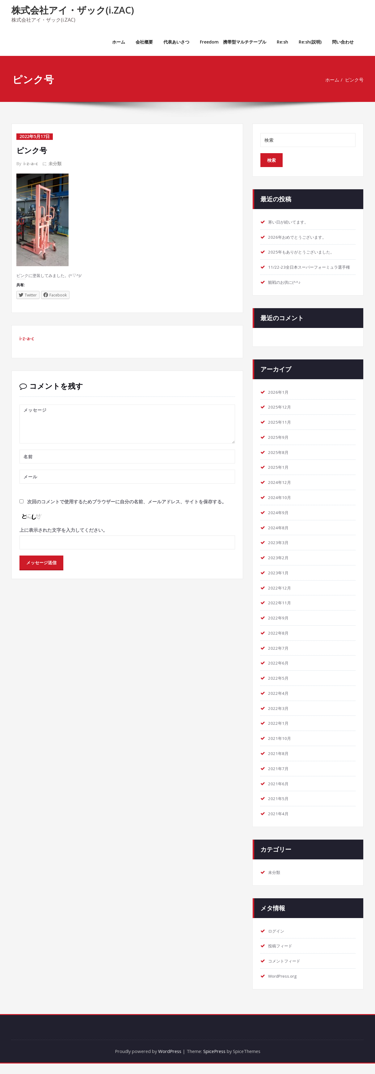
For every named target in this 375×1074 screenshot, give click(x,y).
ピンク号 (354, 80)
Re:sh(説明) (310, 42)
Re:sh (282, 42)
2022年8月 (279, 642)
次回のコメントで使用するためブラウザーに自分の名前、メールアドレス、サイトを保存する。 (126, 502)
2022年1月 (279, 733)
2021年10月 (281, 748)
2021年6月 (279, 793)
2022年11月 (281, 612)
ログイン (277, 941)
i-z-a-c (30, 163)
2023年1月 (279, 581)
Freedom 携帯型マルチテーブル (233, 42)
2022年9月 (279, 627)
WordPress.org (284, 986)
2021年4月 (279, 823)
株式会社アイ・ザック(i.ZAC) (72, 10)
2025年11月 (281, 430)
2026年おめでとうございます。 (301, 237)
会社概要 (144, 42)
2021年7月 (279, 778)
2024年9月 (279, 521)
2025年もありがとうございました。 (306, 252)
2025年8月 (279, 460)
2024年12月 (281, 491)
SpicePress (215, 1062)
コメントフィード (286, 971)
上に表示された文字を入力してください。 (63, 531)
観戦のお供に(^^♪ (286, 290)
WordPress (168, 1062)
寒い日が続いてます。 (291, 222)
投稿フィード (282, 956)
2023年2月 (279, 566)
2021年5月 (279, 808)
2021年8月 (279, 763)
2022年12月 (281, 597)
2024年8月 (279, 536)
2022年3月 (279, 718)
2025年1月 (279, 475)
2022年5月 (279, 687)
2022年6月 (279, 672)
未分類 (54, 163)
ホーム (118, 42)
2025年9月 (279, 445)
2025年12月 (281, 415)
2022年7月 (279, 657)
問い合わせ (343, 42)
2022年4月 (279, 702)
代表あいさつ (176, 42)
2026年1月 (279, 400)
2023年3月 (279, 551)
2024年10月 (281, 506)
